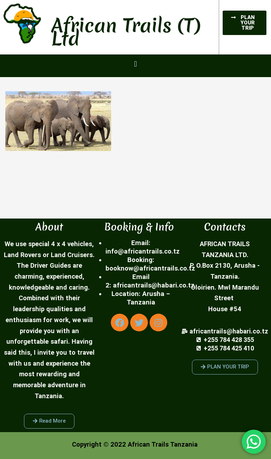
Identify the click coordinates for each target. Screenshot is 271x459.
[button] (135, 64)
